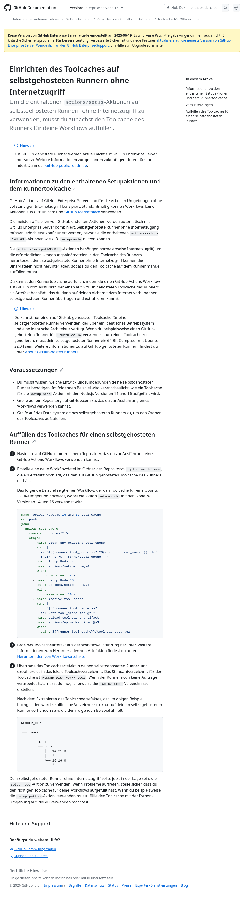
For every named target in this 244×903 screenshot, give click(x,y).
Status (113, 885)
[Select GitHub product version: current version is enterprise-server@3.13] (96, 7)
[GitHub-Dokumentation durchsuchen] (193, 7)
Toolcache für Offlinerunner (179, 19)
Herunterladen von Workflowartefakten (52, 656)
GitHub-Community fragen (33, 849)
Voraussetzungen (37, 370)
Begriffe (75, 885)
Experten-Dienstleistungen (156, 885)
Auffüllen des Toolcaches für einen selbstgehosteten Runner (82, 437)
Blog (184, 885)
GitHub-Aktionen (79, 19)
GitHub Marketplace (82, 212)
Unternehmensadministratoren (35, 19)
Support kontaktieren (29, 856)
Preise (126, 885)
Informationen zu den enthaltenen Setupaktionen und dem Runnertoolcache (85, 184)
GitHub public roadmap (66, 165)
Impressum (53, 885)
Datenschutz (94, 885)
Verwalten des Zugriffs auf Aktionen (124, 19)
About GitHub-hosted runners (51, 352)
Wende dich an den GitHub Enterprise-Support (72, 45)
